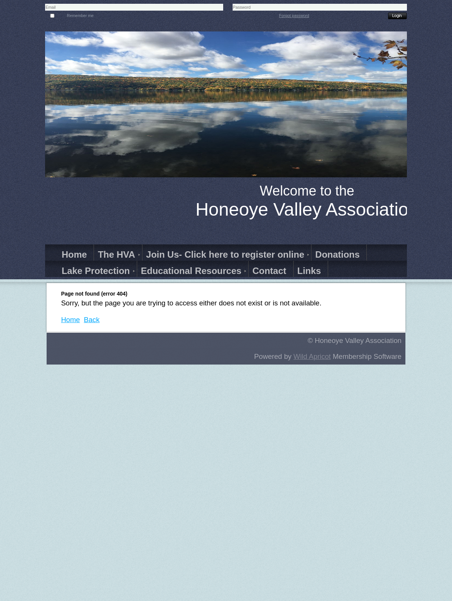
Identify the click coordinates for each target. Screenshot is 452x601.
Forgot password (294, 15)
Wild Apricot (312, 356)
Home (70, 320)
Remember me (80, 15)
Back (91, 320)
